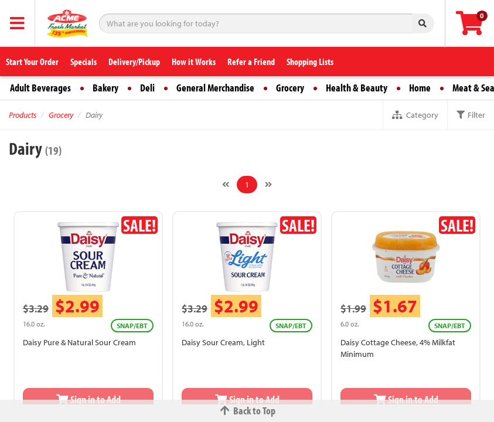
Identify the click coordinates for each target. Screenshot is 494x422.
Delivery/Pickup (134, 61)
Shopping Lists (310, 61)
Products (22, 115)
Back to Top (247, 410)
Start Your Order (32, 61)
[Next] (268, 184)
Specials (83, 61)
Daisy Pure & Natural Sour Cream (79, 342)
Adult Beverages (40, 87)
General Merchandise (215, 87)
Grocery (290, 87)
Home (420, 87)
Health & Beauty (356, 87)
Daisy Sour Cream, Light (223, 342)
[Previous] (225, 184)
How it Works (194, 61)
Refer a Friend (251, 61)
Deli (147, 87)
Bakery (105, 87)
